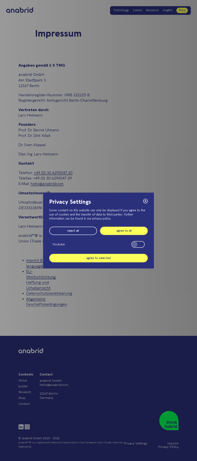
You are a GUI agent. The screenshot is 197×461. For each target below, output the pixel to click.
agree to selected (98, 258)
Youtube (98, 244)
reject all (73, 230)
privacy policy (101, 218)
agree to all (124, 230)
